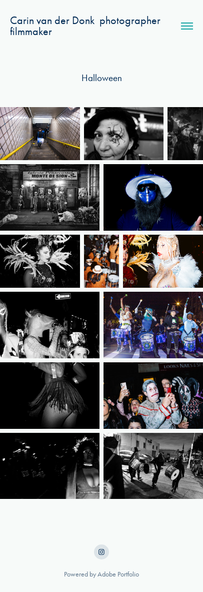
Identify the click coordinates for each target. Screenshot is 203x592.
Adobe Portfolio (118, 574)
